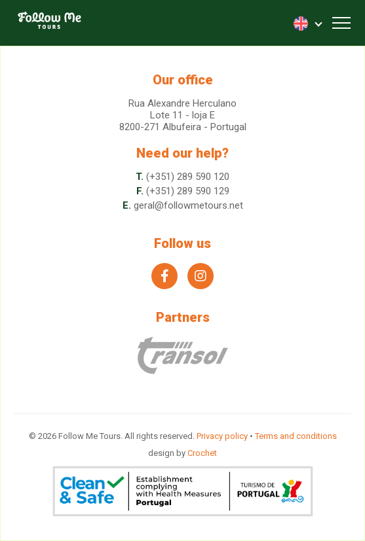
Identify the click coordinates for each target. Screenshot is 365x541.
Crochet (202, 453)
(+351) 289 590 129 (187, 191)
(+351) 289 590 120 (187, 177)
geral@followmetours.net (188, 205)
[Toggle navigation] (341, 22)
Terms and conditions (296, 436)
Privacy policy (222, 436)
